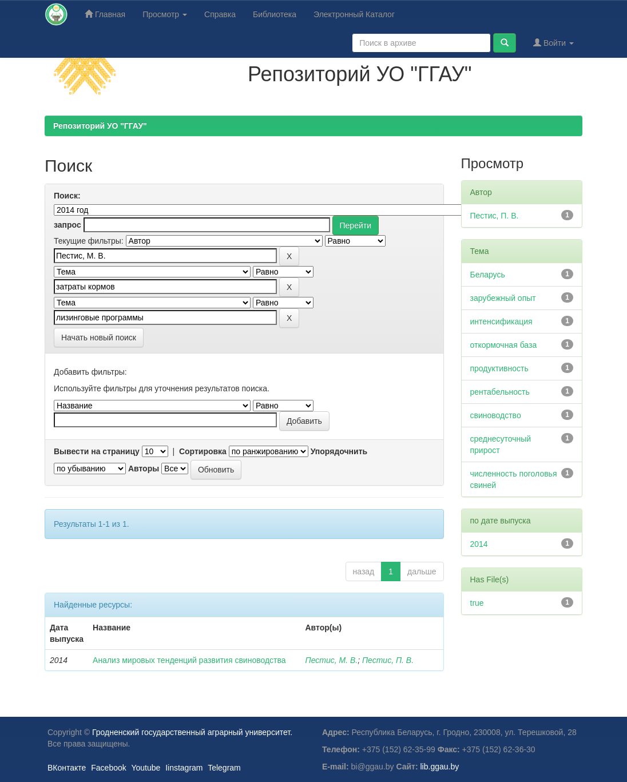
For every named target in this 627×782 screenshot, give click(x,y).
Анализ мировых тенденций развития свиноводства (189, 660)
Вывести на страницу (97, 451)
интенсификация (501, 321)
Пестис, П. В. (388, 660)
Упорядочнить (339, 451)
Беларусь (487, 274)
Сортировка (203, 451)
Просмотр (164, 14)
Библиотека (274, 14)
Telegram (224, 767)
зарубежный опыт (503, 298)
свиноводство (495, 415)
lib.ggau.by (439, 766)
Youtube (145, 767)
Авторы (143, 468)
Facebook (108, 767)
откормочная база (503, 345)
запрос (67, 224)
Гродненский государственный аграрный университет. (192, 732)
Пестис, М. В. (331, 660)
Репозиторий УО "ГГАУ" (100, 125)
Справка (220, 14)
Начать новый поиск (98, 337)
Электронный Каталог (354, 14)
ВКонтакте (66, 767)
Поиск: (67, 195)
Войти (553, 42)
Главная (105, 14)
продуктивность (499, 368)
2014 (479, 544)
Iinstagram (184, 767)
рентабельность (500, 391)
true (477, 603)
